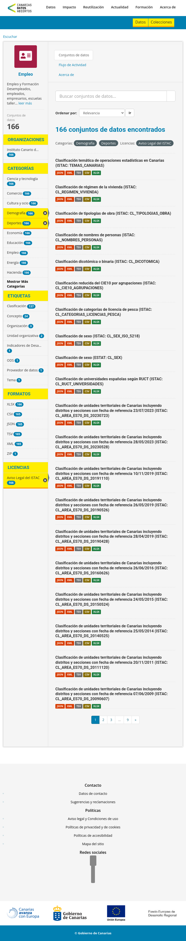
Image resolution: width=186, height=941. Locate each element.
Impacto (69, 7)
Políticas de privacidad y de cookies (93, 827)
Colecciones (161, 22)
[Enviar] (171, 96)
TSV (78, 172)
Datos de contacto (93, 793)
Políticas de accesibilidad (93, 835)
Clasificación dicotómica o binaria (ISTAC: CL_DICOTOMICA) (107, 261)
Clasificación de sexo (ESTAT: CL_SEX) (88, 357)
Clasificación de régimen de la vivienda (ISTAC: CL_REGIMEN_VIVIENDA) (96, 189)
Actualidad (119, 7)
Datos (50, 7)
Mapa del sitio (93, 844)
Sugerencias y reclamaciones (93, 802)
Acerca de (168, 7)
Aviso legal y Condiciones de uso (93, 818)
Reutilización (93, 7)
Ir (129, 112)
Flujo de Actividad (72, 65)
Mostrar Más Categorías (17, 284)
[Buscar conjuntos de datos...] (111, 96)
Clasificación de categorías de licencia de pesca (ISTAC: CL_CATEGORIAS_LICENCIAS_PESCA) (103, 312)
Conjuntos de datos (74, 55)
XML (70, 172)
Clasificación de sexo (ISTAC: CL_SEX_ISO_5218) (97, 336)
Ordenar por (65, 113)
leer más (25, 103)
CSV (87, 172)
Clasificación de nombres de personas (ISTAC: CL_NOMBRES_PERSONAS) (95, 237)
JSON (60, 172)
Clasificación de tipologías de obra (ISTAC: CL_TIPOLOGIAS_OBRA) (113, 213)
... (119, 719)
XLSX (96, 172)
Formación (144, 7)
